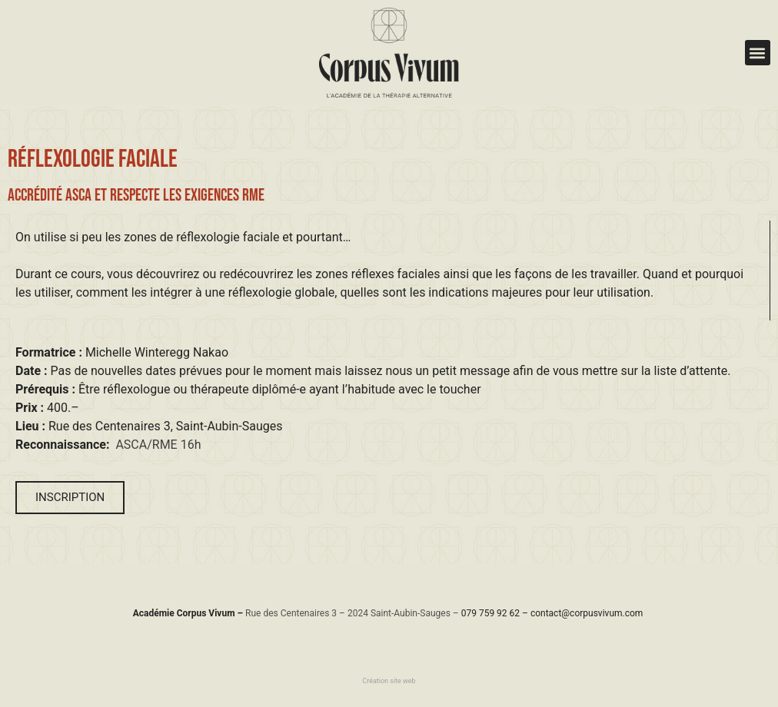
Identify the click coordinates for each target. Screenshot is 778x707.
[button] (757, 52)
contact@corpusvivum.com (586, 613)
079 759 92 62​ (490, 613)
